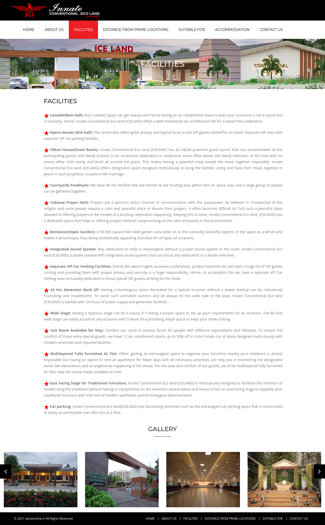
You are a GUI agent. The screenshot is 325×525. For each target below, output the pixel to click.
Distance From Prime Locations (136, 29)
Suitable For (191, 29)
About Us (54, 29)
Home (29, 29)
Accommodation (232, 29)
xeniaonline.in (35, 518)
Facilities (83, 29)
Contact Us (271, 29)
